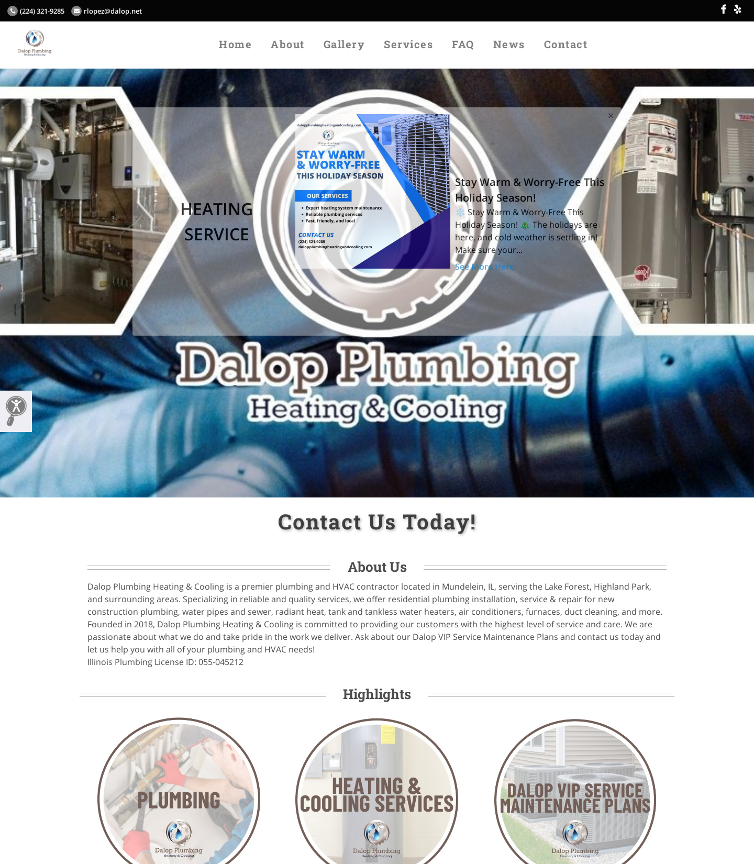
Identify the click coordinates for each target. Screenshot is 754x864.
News (509, 44)
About (288, 44)
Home (235, 44)
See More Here (484, 266)
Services (408, 44)
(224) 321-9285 (35, 11)
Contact (566, 44)
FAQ (463, 44)
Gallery (344, 44)
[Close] (610, 113)
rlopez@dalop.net (106, 11)
